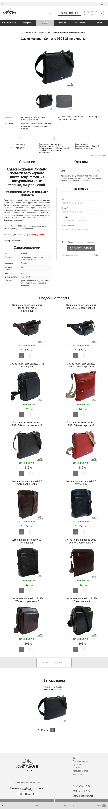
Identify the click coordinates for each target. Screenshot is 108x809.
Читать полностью (98, 149)
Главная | (28, 26)
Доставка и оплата (81, 761)
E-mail (65, 202)
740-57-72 (91, 12)
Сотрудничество (80, 771)
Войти (96, 249)
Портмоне (63, 21)
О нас (75, 758)
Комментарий (68, 220)
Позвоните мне (70, 11)
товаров (57, 664)
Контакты (77, 767)
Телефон (65, 211)
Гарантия (77, 764)
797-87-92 (91, 10)
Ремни (99, 21)
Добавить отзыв (81, 242)
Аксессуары (80, 21)
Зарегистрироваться (70, 249)
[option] (54, 60)
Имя (64, 193)
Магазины (77, 774)
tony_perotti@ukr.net (82, 795)
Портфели (26, 21)
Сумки (45, 21)
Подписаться (27, 794)
